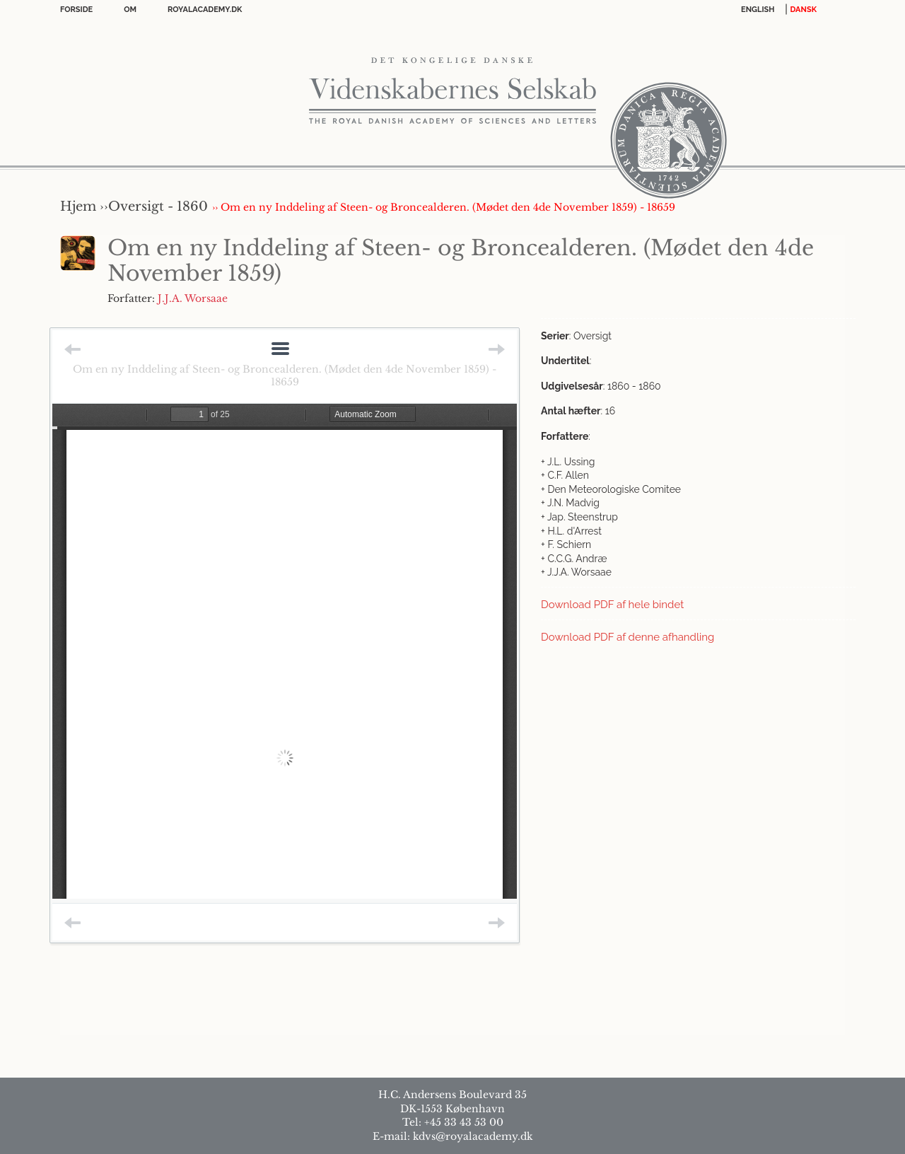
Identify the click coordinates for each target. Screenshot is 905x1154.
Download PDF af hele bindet (612, 604)
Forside (76, 9)
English (758, 9)
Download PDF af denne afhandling (627, 637)
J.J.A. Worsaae (193, 298)
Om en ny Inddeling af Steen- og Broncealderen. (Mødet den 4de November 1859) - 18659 (284, 375)
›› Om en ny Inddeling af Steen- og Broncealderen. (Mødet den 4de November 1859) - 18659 (443, 207)
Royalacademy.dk (205, 9)
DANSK (803, 9)
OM (130, 9)
